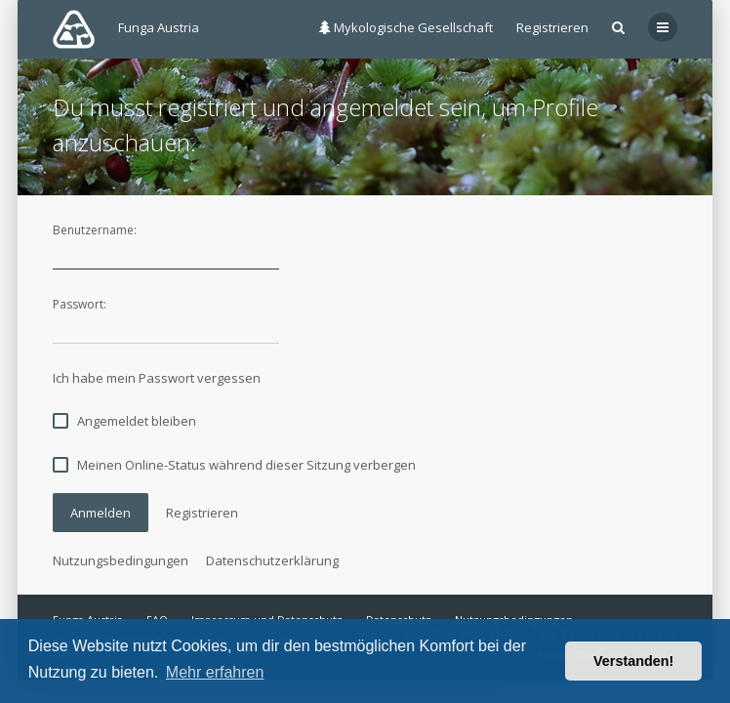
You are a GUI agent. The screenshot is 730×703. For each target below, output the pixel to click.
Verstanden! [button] (633, 661)
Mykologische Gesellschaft (406, 27)
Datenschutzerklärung (272, 560)
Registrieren (552, 27)
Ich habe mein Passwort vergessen (157, 378)
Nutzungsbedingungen (120, 560)
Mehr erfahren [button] (215, 672)
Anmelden (100, 512)
